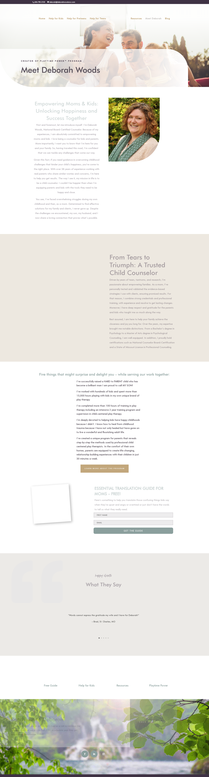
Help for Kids (57, 17)
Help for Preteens (77, 17)
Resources (135, 17)
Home (43, 17)
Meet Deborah (152, 17)
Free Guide (50, 685)
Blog (166, 17)
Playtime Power (158, 685)
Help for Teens (99, 17)
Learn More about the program (105, 468)
